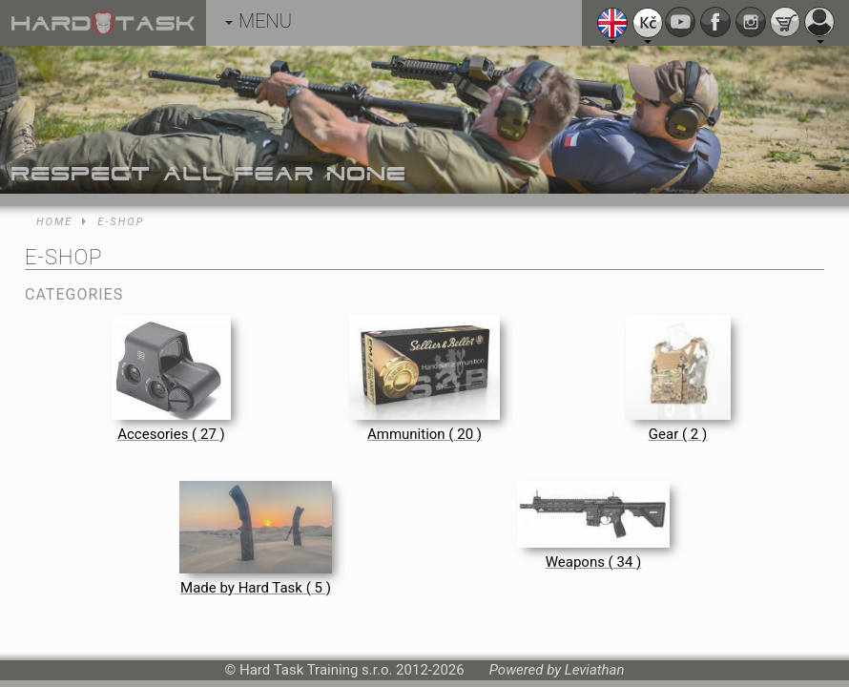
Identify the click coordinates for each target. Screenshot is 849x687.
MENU (258, 21)
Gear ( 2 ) (678, 434)
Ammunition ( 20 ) (424, 434)
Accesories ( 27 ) (171, 434)
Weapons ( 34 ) (594, 562)
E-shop (120, 222)
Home (54, 222)
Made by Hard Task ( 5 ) (255, 587)
